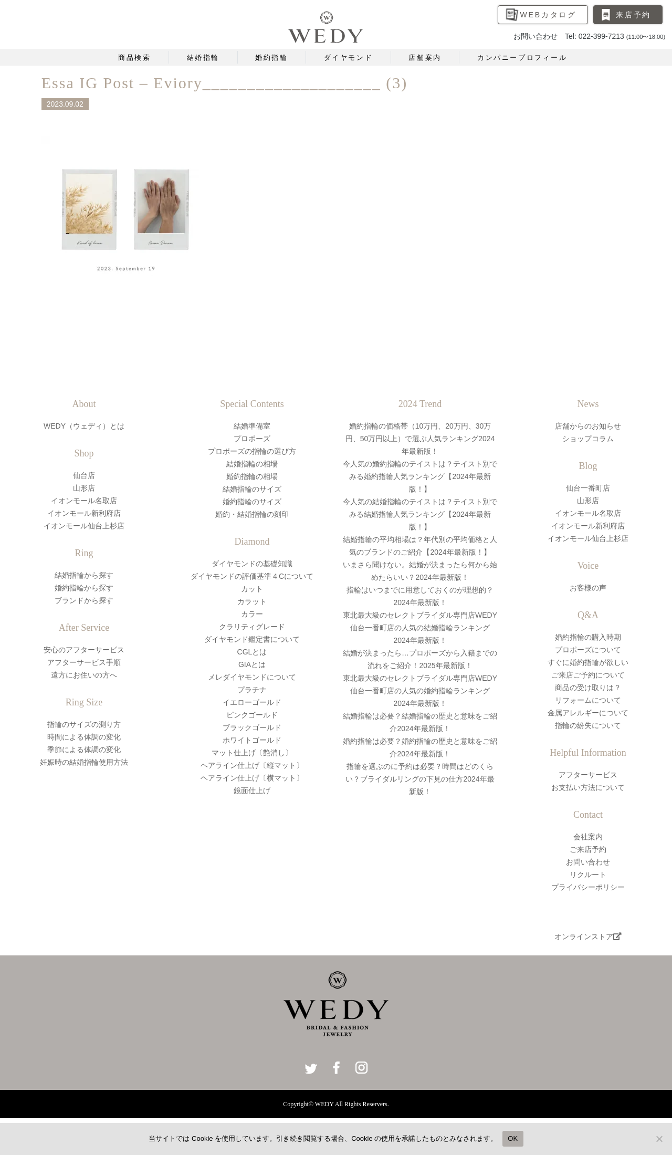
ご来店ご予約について (588, 675)
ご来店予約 (588, 849)
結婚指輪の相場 (252, 464)
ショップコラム (588, 438)
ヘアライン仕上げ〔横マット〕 (252, 778)
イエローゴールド (252, 702)
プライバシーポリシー (588, 887)
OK (513, 1138)
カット (252, 589)
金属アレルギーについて (588, 713)
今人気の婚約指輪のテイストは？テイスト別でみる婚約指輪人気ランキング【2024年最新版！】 (420, 476)
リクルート (588, 874)
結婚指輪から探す (84, 575)
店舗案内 (424, 57)
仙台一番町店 (588, 488)
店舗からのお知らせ (588, 426)
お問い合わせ (588, 862)
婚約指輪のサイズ (252, 501)
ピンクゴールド (252, 715)
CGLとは (252, 652)
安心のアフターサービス (84, 650)
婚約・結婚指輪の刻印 (252, 514)
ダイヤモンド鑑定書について (252, 639)
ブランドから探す (84, 600)
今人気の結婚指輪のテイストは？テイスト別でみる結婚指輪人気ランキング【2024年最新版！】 (420, 514)
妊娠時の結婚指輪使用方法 (84, 762)
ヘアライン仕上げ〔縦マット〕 (252, 765)
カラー (252, 614)
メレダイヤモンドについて (252, 677)
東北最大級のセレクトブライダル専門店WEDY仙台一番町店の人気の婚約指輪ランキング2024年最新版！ (420, 690)
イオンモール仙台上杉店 (84, 526)
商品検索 (134, 57)
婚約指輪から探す (84, 588)
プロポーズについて (588, 650)
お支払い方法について (588, 787)
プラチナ (252, 689)
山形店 (84, 488)
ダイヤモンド (348, 57)
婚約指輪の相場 (252, 476)
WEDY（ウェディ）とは (84, 426)
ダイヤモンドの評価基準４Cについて (252, 576)
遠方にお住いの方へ (84, 675)
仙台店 (84, 475)
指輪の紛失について (588, 725)
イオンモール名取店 (84, 500)
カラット (252, 601)
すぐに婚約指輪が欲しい (588, 662)
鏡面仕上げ (252, 790)
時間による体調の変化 (84, 737)
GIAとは (252, 664)
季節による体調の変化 (84, 749)
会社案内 (588, 837)
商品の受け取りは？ (588, 687)
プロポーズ (252, 438)
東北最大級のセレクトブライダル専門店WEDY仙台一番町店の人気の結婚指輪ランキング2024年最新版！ (420, 627)
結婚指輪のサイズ (252, 489)
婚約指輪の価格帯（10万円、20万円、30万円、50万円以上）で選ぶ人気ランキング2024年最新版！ (420, 438)
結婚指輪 (203, 57)
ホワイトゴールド (252, 740)
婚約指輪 (271, 57)
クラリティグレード (252, 626)
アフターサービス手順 (84, 662)
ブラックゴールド (252, 727)
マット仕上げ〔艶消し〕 (252, 752)
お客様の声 (588, 588)
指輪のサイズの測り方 (84, 724)
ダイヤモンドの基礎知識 (252, 563)
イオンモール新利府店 (84, 513)
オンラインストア (588, 936)
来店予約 (633, 15)
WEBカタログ (548, 15)
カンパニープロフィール (522, 57)
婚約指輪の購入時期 (588, 637)
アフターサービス (588, 775)
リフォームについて (588, 700)
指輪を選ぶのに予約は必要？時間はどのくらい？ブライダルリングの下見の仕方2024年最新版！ (419, 779)
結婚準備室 (252, 426)
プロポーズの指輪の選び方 (252, 451)
